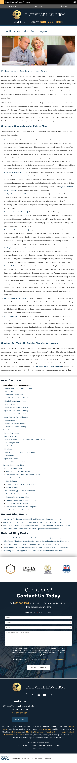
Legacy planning (10, 316)
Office (64, 6)
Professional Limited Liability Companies (21, 507)
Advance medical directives (15, 298)
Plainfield (49, 732)
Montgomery (39, 732)
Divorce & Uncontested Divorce (16, 462)
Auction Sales (9, 446)
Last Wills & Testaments (13, 395)
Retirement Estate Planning (15, 427)
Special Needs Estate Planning (16, 411)
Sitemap (48, 758)
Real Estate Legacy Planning (15, 423)
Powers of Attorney (12, 404)
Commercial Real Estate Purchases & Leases (23, 475)
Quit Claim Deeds (11, 459)
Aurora (41, 729)
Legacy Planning (10, 420)
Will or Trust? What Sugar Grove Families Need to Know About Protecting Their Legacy (36, 525)
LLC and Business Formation (17, 503)
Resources (16, 758)
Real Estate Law (9, 430)
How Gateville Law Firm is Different (18, 388)
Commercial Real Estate (13, 468)
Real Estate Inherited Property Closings (19, 452)
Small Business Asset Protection (18, 510)
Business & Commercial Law (13, 465)
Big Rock (48, 729)
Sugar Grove (19, 735)
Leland (18, 732)
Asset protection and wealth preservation (20, 194)
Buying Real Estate (11, 433)
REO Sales (8, 449)
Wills (6, 140)
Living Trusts (9, 391)
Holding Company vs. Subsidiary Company (22, 500)
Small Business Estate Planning (16, 417)
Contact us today (41, 366)
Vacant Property (12, 487)
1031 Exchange (11, 481)
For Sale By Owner (11, 443)
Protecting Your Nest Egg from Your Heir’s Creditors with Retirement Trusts (33, 551)
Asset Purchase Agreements (17, 494)
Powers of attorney (11, 266)
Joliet (13, 732)
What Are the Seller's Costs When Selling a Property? (24, 439)
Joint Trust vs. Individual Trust (16, 398)
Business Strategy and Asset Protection (19, 491)
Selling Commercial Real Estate (18, 471)
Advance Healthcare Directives (16, 407)
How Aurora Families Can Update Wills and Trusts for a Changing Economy (32, 519)
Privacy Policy (58, 659)
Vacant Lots (9, 455)
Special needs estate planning (16, 212)
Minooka (29, 732)
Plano (56, 732)
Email (38, 6)
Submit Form (38, 667)
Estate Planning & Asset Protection (17, 385)
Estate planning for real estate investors (20, 248)
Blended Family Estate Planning (16, 401)
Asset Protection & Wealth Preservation (19, 414)
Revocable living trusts (13, 172)
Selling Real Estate (11, 436)
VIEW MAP (20, 719)
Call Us (13, 6)
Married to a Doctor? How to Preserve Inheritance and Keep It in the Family (32, 522)
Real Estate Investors (14, 478)
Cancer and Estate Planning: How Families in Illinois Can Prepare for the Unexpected (35, 547)
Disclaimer (44, 659)
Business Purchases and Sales (17, 497)
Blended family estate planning (16, 230)
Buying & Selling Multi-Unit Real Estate (21, 484)
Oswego (62, 732)
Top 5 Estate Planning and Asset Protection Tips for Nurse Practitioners (31, 529)
